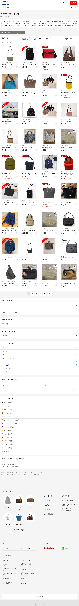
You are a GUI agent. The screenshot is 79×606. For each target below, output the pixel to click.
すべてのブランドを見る (18, 530)
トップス (40, 354)
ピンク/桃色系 (39, 434)
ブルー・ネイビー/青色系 (39, 423)
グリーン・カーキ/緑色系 (39, 420)
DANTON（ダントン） (8, 32)
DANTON (39, 335)
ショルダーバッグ (6, 62)
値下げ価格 (39, 324)
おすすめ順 (33, 39)
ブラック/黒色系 (39, 403)
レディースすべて (40, 351)
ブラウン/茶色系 (39, 413)
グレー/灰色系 (39, 410)
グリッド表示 (44, 39)
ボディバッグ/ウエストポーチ (9, 281)
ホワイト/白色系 (39, 406)
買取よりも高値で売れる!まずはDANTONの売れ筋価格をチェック (39, 465)
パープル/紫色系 (39, 427)
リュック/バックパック (28, 62)
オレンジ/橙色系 (39, 441)
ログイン (65, 3)
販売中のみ (25, 39)
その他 (43, 91)
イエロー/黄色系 (39, 430)
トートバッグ (5, 91)
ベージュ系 (39, 416)
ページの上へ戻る (39, 596)
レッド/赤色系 (39, 437)
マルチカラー (39, 451)
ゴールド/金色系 (39, 448)
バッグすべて (41, 365)
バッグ (21, 32)
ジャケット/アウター (40, 358)
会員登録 (73, 3)
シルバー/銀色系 (39, 444)
